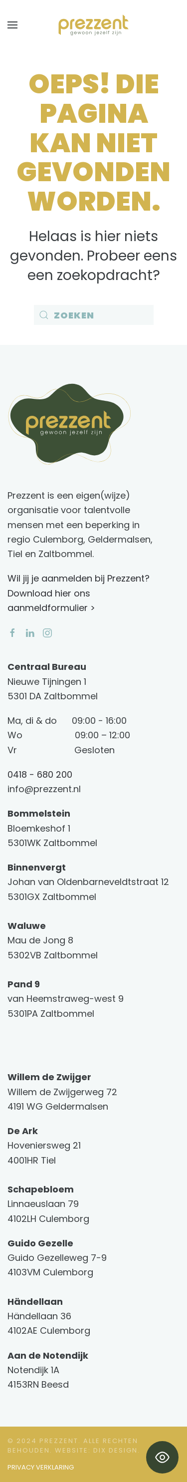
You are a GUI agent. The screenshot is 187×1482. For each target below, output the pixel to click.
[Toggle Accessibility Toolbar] (162, 1457)
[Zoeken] (94, 315)
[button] (12, 25)
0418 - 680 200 (39, 774)
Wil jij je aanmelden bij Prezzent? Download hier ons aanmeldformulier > (78, 593)
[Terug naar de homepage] (93, 25)
